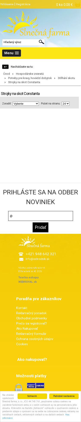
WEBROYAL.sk (27, 281)
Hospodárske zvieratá (30, 73)
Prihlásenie (6, 4)
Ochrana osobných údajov (34, 339)
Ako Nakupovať (27, 328)
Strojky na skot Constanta (24, 82)
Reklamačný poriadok (31, 313)
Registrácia (23, 4)
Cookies (22, 344)
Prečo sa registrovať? (31, 323)
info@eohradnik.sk (37, 259)
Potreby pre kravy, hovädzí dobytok (30, 78)
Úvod (6, 73)
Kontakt (21, 308)
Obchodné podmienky (31, 318)
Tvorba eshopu (28, 277)
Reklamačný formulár (31, 334)
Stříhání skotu (66, 78)
